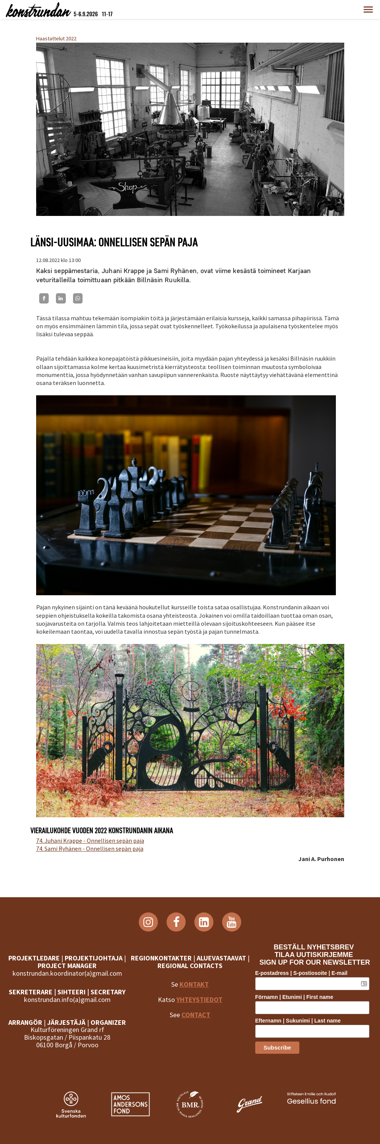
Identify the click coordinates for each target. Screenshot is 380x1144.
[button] (368, 9)
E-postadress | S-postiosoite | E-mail (304, 973)
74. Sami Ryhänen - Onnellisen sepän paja (89, 848)
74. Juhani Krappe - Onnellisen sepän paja (90, 840)
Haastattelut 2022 (56, 38)
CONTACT (195, 1014)
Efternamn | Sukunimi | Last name (301, 1021)
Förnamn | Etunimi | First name (297, 997)
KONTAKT (194, 984)
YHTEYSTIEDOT (199, 999)
